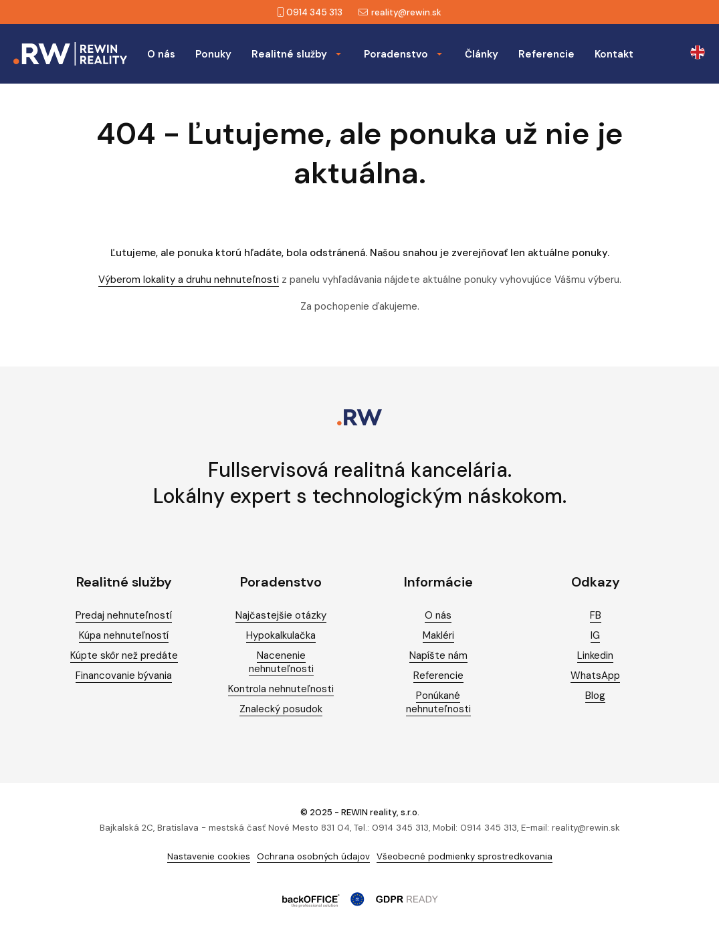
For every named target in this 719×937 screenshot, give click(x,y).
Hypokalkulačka (281, 635)
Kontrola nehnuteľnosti (281, 689)
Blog (595, 695)
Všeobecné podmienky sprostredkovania (464, 856)
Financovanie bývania (124, 675)
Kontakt (614, 54)
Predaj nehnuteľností (124, 615)
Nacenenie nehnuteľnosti (281, 662)
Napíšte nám (438, 655)
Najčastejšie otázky (280, 615)
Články (481, 54)
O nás (161, 54)
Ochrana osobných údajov (313, 856)
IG (595, 635)
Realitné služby (289, 54)
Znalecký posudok (280, 709)
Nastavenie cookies (208, 856)
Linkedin (595, 655)
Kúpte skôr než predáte (124, 655)
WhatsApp (595, 675)
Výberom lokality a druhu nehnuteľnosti (188, 279)
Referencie (546, 54)
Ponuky (213, 54)
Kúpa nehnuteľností (124, 635)
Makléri (438, 635)
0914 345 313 (310, 12)
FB (595, 615)
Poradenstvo (396, 54)
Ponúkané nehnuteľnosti (438, 702)
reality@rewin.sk (399, 12)
